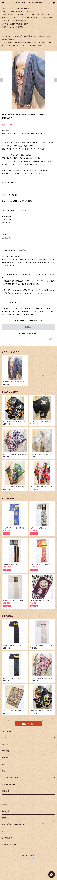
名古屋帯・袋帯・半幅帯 (10, 778)
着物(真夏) (6, 758)
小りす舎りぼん (7, 838)
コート (4, 798)
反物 (3, 831)
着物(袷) (5, 744)
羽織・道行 (5, 791)
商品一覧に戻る (28, 724)
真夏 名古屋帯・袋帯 (9, 784)
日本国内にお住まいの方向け (28, 333)
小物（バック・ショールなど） (11, 844)
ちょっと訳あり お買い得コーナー (13, 824)
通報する (52, 339)
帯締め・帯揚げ (7, 811)
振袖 (3, 771)
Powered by (28, 859)
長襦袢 (4, 818)
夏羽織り (5, 804)
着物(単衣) (6, 751)
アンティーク (6, 738)
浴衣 (3, 764)
